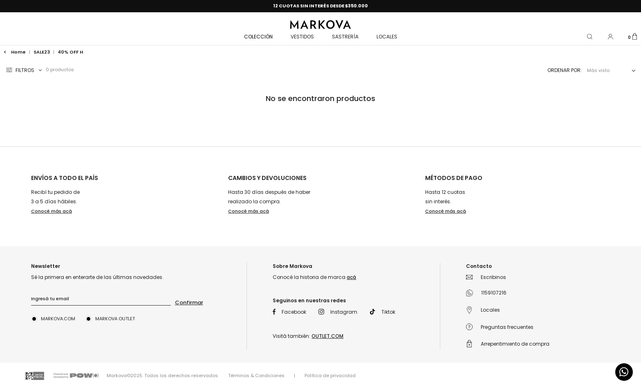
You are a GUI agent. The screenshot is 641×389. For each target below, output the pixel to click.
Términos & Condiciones (256, 375)
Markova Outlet (115, 318)
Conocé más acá (51, 211)
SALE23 (42, 52)
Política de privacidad (330, 375)
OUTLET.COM (327, 336)
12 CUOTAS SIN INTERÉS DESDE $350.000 (320, 5)
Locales (387, 36)
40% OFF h (70, 52)
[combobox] (609, 70)
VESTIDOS (302, 36)
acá (351, 277)
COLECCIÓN (258, 36)
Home (15, 52)
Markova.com (58, 318)
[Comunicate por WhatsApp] (624, 372)
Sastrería (345, 36)
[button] (590, 35)
